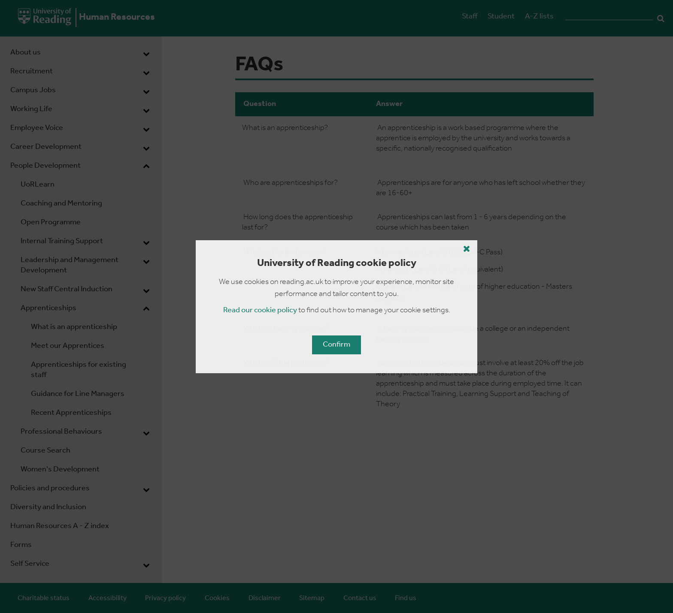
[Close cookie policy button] (466, 248)
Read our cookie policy (260, 310)
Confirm (336, 345)
